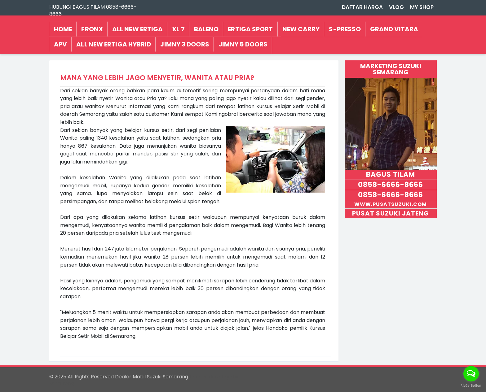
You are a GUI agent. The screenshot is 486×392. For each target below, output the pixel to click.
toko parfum (204, 376)
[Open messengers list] (471, 373)
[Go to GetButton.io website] (471, 386)
